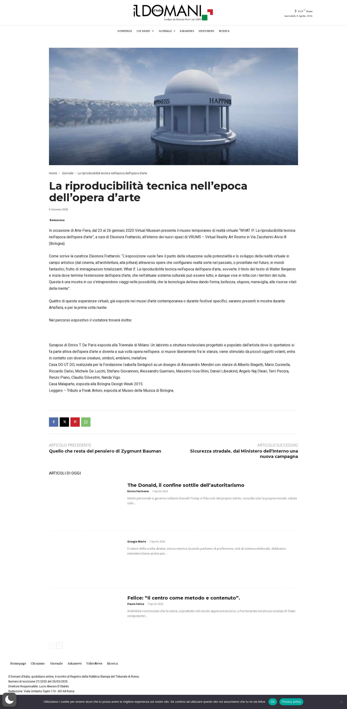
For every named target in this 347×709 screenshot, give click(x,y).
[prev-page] (52, 646)
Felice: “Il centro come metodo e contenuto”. (183, 598)
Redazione (57, 220)
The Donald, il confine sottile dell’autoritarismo (185, 485)
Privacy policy (291, 701)
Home (53, 173)
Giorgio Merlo (136, 541)
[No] (341, 701)
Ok (273, 701)
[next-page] (59, 646)
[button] (9, 700)
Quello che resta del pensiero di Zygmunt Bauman (105, 451)
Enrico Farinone (138, 491)
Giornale (67, 173)
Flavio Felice (135, 604)
